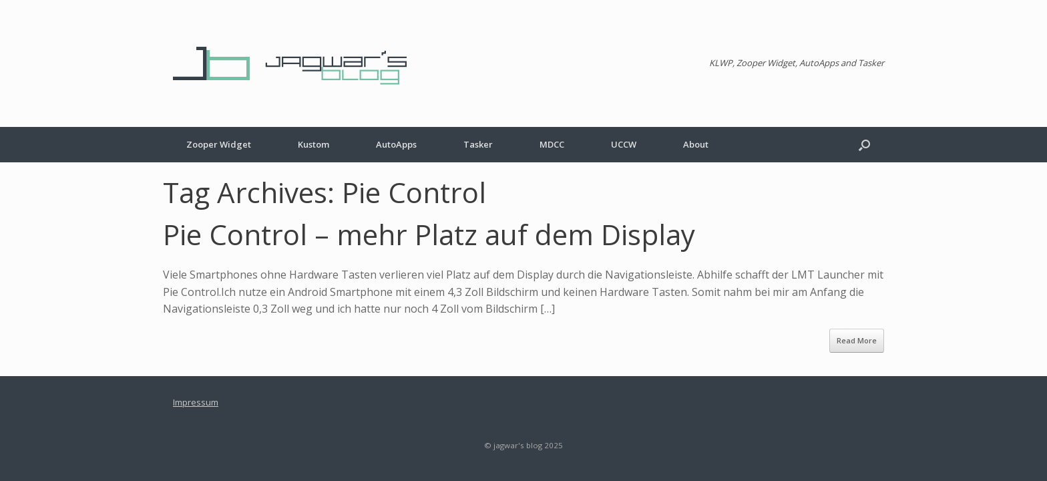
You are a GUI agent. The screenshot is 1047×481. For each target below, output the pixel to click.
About (695, 144)
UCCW (623, 144)
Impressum (195, 402)
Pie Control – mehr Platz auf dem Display (429, 234)
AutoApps (396, 144)
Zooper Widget (218, 144)
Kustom (313, 144)
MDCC (552, 144)
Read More (857, 340)
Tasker (478, 144)
